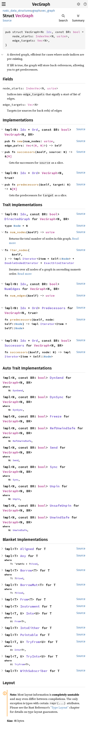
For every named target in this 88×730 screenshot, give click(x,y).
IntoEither (30, 628)
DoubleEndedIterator (22, 263)
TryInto (33, 656)
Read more (24, 274)
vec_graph (48, 10)
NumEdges (12, 289)
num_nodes (18, 232)
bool (76, 32)
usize (61, 36)
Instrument (30, 606)
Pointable (29, 635)
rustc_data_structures (17, 10)
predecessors (28, 184)
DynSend (57, 378)
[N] (9, 156)
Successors (14, 345)
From (24, 599)
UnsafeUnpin (60, 505)
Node (17, 225)
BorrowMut (29, 585)
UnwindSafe (59, 517)
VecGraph (41, 4)
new (19, 141)
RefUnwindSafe (62, 428)
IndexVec (43, 36)
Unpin (55, 486)
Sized (33, 563)
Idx (49, 32)
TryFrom (33, 642)
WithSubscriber (34, 671)
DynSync (57, 397)
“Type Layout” (59, 707)
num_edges (18, 295)
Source (7, 20)
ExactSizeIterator (59, 263)
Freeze (56, 416)
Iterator (29, 258)
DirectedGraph (17, 219)
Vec (40, 40)
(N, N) (38, 145)
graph (36, 10)
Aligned (27, 549)
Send (54, 447)
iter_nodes (19, 250)
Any (23, 556)
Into (30, 613)
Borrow (26, 570)
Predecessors (53, 308)
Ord (35, 130)
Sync (54, 467)
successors (26, 152)
